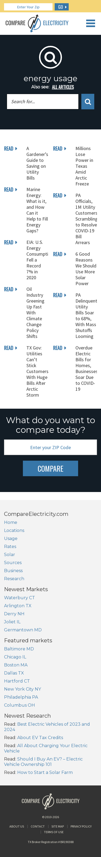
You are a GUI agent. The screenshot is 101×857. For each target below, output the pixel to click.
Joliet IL (12, 621)
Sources (13, 562)
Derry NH (14, 613)
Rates (10, 546)
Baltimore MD (19, 648)
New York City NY (22, 689)
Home (10, 522)
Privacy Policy (81, 826)
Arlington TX (18, 605)
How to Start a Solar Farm (45, 772)
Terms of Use (54, 832)
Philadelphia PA (21, 697)
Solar (9, 554)
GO (60, 7)
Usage (11, 538)
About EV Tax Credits (40, 737)
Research (14, 578)
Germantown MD (23, 629)
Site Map (57, 826)
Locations (14, 530)
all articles (63, 87)
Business (13, 570)
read (8, 148)
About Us (16, 826)
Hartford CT (17, 681)
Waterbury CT (19, 597)
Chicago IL (15, 656)
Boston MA (15, 665)
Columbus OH (19, 705)
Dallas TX (14, 673)
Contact (38, 826)
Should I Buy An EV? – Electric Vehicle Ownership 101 (43, 762)
